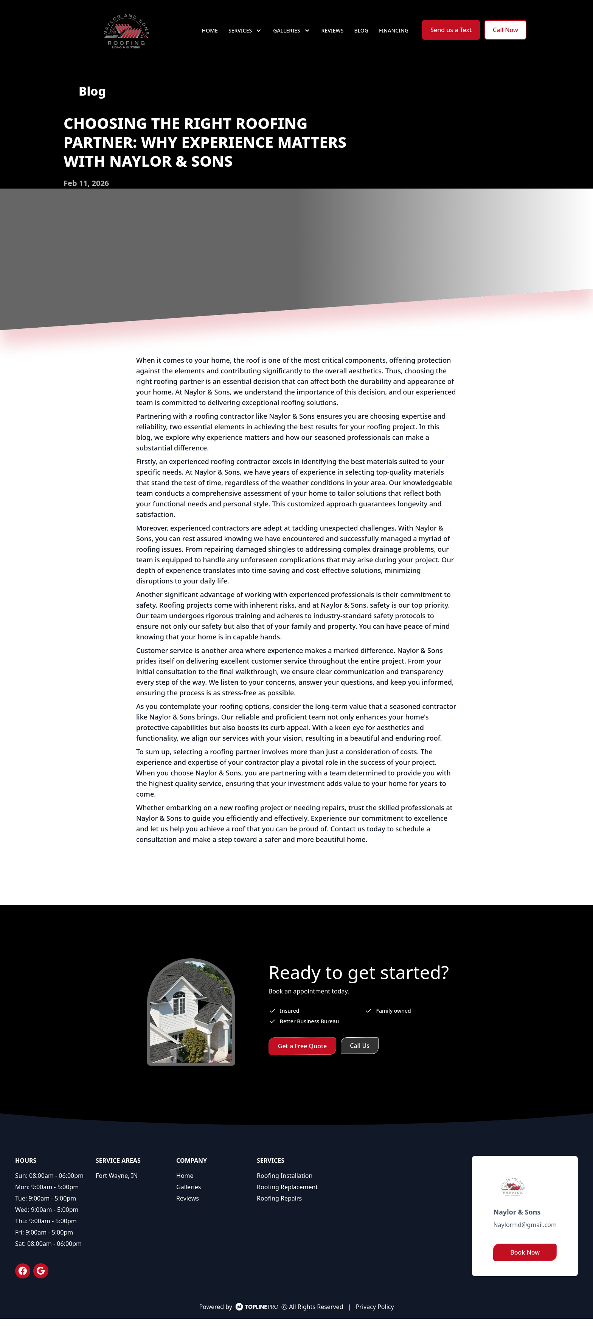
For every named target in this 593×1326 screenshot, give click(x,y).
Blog (361, 33)
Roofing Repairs (279, 1205)
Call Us (359, 1053)
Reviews (332, 33)
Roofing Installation (284, 1183)
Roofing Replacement (287, 1194)
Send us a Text (451, 33)
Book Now (525, 1259)
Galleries (188, 1194)
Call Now (505, 33)
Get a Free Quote (302, 1053)
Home (210, 33)
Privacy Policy (375, 1314)
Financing (393, 33)
